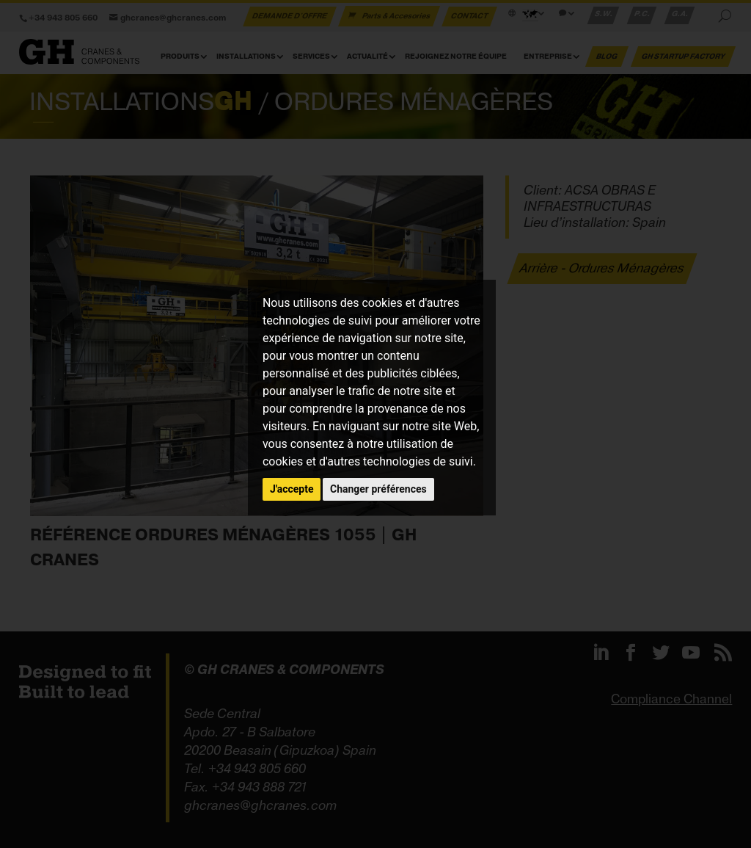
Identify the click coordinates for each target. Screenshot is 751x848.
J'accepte (292, 489)
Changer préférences (378, 489)
